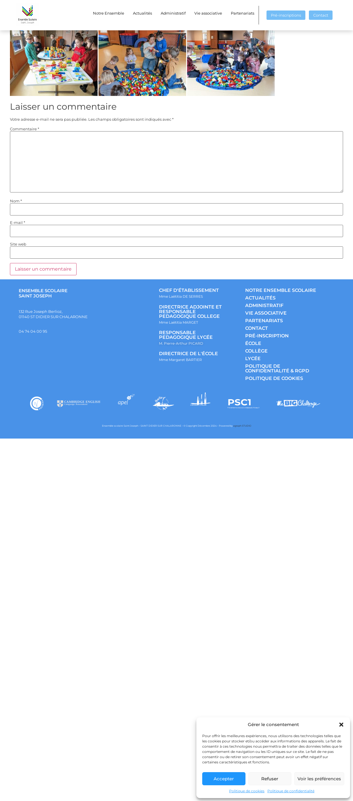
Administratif (173, 13)
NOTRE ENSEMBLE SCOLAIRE (280, 290)
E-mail (17, 223)
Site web (18, 244)
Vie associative (208, 13)
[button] (341, 725)
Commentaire (24, 129)
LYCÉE (253, 358)
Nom (16, 201)
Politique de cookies (246, 791)
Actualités (142, 13)
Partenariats (242, 13)
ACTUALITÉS (260, 298)
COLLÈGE (256, 351)
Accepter (224, 778)
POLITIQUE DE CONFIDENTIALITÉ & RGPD (277, 368)
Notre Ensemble (108, 13)
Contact (320, 15)
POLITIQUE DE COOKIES (274, 378)
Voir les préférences (319, 778)
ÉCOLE (253, 343)
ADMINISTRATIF (264, 305)
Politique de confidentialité (290, 791)
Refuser (269, 778)
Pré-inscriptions (286, 15)
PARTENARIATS (264, 320)
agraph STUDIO (242, 425)
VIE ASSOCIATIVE (266, 313)
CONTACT (256, 328)
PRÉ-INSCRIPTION (267, 336)
